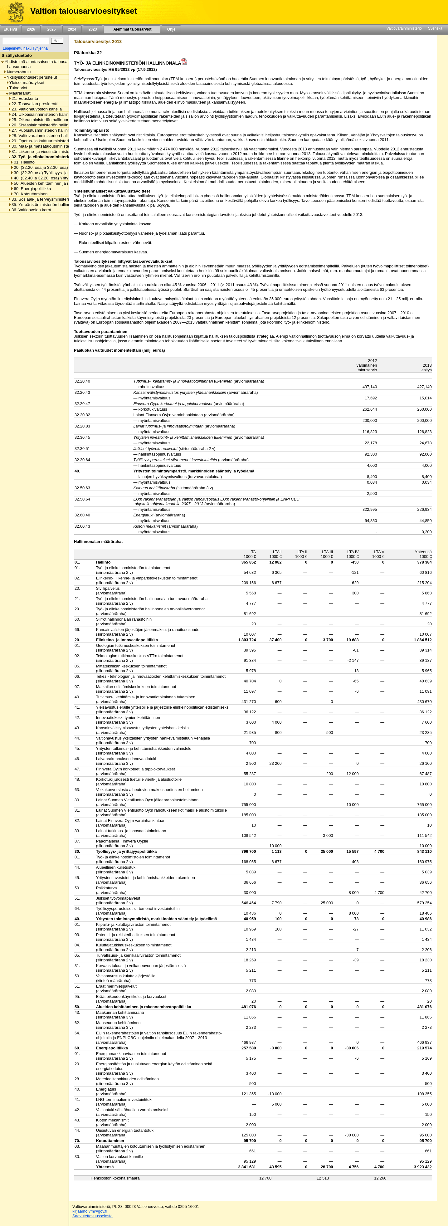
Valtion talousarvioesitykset (83, 11)
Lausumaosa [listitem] (17, 66)
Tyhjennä (40, 48)
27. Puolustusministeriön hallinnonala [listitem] (44, 130)
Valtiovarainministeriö (404, 28)
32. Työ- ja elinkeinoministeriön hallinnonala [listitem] (53, 156)
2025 (51, 29)
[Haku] (26, 41)
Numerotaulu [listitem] (17, 72)
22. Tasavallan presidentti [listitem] (33, 103)
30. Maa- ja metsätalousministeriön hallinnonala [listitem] (54, 146)
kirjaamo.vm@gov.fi (89, 1211)
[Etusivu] (13, 12)
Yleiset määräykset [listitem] (25, 82)
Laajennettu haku (17, 48)
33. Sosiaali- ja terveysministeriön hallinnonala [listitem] (52, 199)
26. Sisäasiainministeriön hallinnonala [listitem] (44, 125)
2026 (31, 29)
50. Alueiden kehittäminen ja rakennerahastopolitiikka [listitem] (61, 183)
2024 (72, 29)
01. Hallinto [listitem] (22, 162)
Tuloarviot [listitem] (16, 87)
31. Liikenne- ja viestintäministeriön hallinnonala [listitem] (54, 151)
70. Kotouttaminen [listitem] (28, 194)
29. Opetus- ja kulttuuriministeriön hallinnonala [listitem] (52, 141)
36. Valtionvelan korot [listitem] (29, 210)
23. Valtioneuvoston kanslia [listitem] (35, 109)
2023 (92, 29)
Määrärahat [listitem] (18, 93)
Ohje (171, 29)
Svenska (435, 28)
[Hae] (57, 41)
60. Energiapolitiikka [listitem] (30, 188)
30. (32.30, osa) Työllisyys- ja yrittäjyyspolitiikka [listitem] (55, 172)
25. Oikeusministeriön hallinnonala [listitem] (41, 119)
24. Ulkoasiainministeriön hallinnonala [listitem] (44, 114)
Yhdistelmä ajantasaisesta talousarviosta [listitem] (40, 61)
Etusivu (10, 29)
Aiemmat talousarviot (132, 29)
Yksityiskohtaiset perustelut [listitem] (30, 77)
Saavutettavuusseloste (92, 1216)
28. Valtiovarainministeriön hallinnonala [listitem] (45, 135)
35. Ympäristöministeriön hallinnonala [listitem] (44, 204)
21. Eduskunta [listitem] (23, 98)
